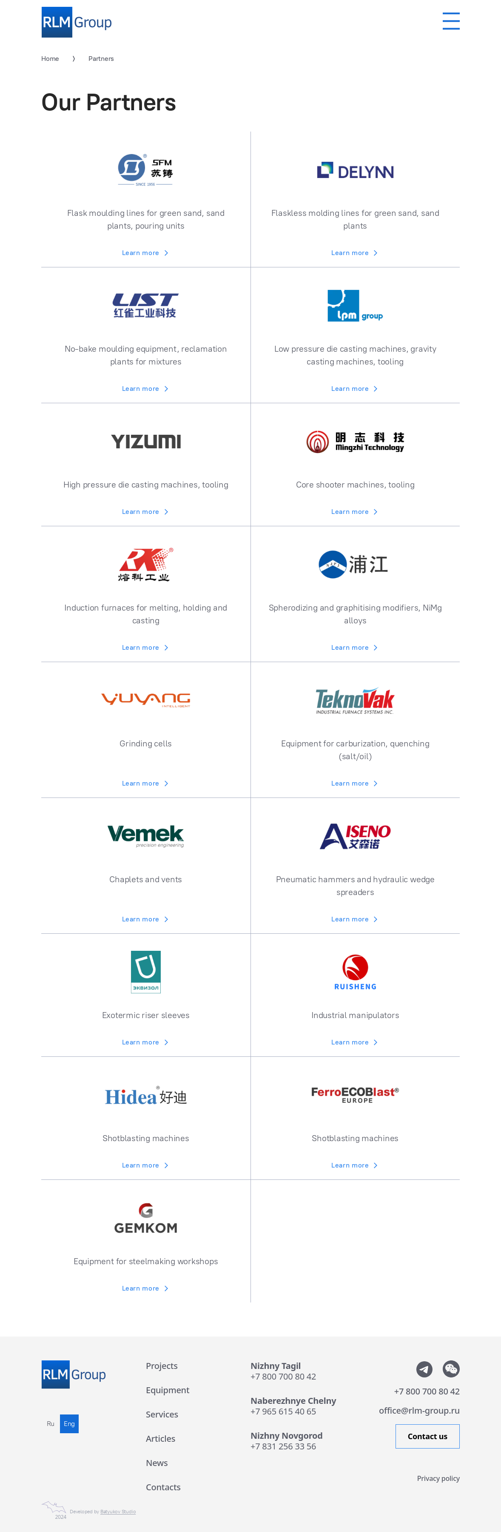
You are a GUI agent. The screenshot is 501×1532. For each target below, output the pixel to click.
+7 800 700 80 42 (283, 1376)
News (157, 1463)
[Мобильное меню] (451, 21)
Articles (160, 1438)
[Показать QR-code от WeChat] (451, 1368)
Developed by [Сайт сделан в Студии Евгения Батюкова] (103, 1512)
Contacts (163, 1487)
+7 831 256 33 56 (283, 1446)
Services (162, 1414)
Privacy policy (438, 1478)
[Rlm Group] (76, 22)
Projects (162, 1365)
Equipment (167, 1390)
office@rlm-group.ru (419, 1410)
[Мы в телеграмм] (424, 1368)
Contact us (427, 1436)
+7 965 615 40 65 (283, 1411)
